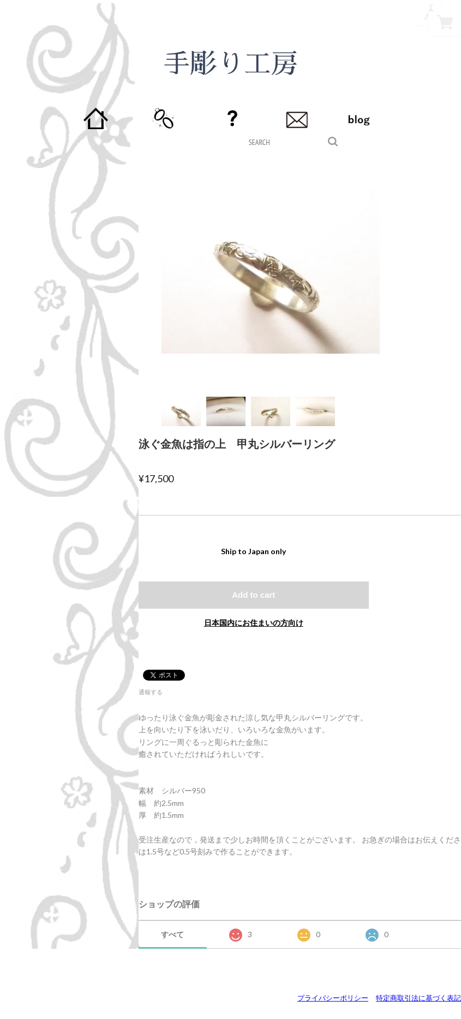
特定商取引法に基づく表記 (418, 997)
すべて (172, 934)
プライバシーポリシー (332, 997)
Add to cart (253, 594)
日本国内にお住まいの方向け (253, 622)
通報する (151, 691)
